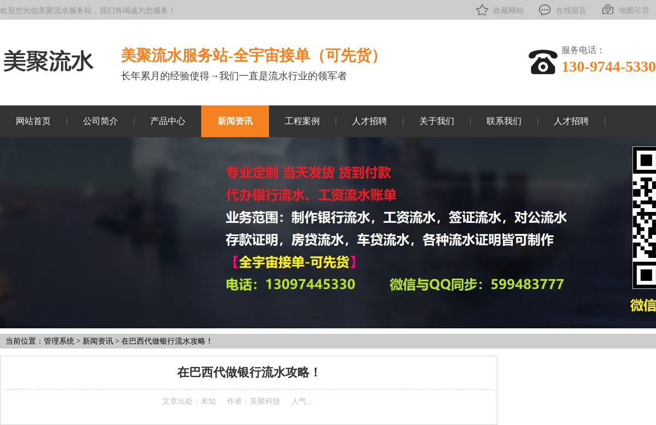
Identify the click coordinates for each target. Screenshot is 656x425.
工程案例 (302, 121)
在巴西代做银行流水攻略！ (167, 341)
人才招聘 (369, 121)
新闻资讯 (235, 121)
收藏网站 (499, 10)
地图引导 (624, 10)
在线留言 (562, 10)
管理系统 (59, 341)
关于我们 (436, 121)
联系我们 (504, 121)
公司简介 (100, 121)
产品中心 (167, 121)
